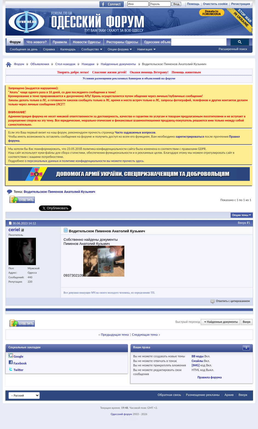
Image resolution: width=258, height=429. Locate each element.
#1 (248, 223)
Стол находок (65, 64)
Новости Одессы (86, 42)
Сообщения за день (24, 49)
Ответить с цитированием (230, 301)
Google (18, 356)
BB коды (198, 356)
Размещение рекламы (203, 395)
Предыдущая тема (115, 334)
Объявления (39, 64)
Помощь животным (186, 72)
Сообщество (90, 49)
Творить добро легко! (73, 72)
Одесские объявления (162, 42)
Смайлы (197, 361)
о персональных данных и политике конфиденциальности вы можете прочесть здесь (84, 161)
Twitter (19, 370)
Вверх (242, 223)
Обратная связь (169, 395)
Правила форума (209, 377)
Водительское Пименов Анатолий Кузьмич (59, 191)
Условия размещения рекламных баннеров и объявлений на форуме (129, 78)
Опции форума (118, 49)
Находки (88, 64)
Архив (229, 395)
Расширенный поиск (233, 49)
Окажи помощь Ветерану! (149, 72)
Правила (60, 42)
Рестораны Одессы (122, 42)
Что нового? (37, 42)
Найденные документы (118, 64)
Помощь (193, 3)
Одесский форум (121, 414)
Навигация (144, 49)
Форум (15, 42)
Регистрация (240, 3)
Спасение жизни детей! (109, 72)
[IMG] (196, 365)
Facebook (20, 363)
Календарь (68, 49)
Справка (49, 49)
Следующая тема (145, 334)
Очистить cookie (215, 3)
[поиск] (198, 42)
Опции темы (240, 215)
